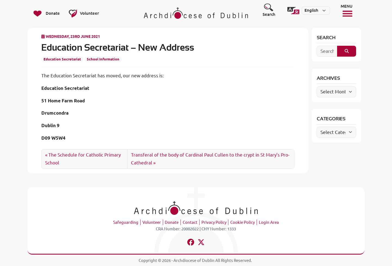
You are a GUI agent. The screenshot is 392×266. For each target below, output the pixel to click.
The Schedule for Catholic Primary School (83, 158)
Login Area (269, 222)
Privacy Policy (213, 222)
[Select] (316, 10)
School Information (103, 59)
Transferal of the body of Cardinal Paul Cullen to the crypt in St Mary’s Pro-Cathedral (210, 158)
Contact (190, 222)
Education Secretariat (62, 59)
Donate (172, 222)
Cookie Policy (242, 222)
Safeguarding (125, 222)
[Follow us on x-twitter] (201, 243)
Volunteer (151, 222)
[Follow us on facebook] (190, 243)
